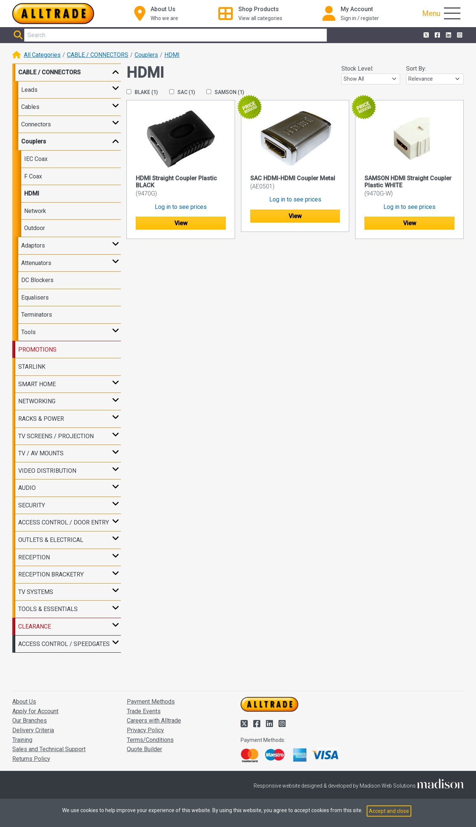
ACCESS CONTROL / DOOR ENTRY (63, 522)
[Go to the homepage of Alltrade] (53, 13)
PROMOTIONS (37, 349)
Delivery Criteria (33, 730)
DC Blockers (37, 280)
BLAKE (142, 92)
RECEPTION (34, 557)
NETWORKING (36, 401)
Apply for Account (35, 711)
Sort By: (416, 68)
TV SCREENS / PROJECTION (56, 436)
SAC (182, 92)
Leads (29, 89)
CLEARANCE (34, 626)
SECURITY (31, 505)
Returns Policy (31, 758)
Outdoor (34, 228)
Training (22, 739)
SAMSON (225, 92)
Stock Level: (357, 68)
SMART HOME (37, 384)
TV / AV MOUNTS (41, 453)
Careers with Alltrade (154, 720)
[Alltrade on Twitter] (425, 35)
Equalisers (35, 297)
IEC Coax (36, 158)
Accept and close (389, 811)
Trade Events (144, 711)
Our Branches (29, 720)
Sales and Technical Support (49, 749)
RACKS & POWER (41, 418)
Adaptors (33, 245)
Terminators (36, 314)
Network (35, 210)
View (180, 223)
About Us (24, 701)
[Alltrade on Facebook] (436, 35)
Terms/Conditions (150, 739)
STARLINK (31, 366)
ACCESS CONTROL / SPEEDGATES (64, 643)
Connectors (36, 124)
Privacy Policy (145, 730)
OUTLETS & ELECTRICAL (50, 539)
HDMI (172, 54)
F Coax (33, 176)
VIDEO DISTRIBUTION (47, 470)
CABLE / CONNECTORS (97, 54)
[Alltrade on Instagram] (459, 35)
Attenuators (36, 262)
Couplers (146, 54)
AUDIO (27, 487)
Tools (28, 332)
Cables (30, 106)
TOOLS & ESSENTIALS (48, 609)
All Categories (42, 54)
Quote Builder (144, 749)
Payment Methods (151, 701)
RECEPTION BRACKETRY (51, 574)
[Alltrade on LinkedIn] (448, 35)
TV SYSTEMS (35, 591)
